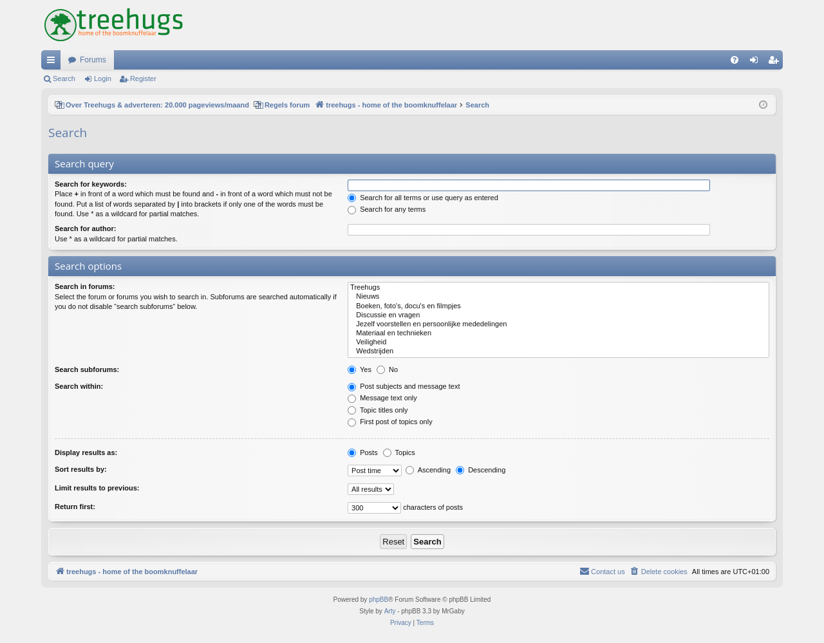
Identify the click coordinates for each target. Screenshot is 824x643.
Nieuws (558, 296)
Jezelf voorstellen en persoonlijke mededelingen (558, 324)
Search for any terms (387, 209)
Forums (93, 59)
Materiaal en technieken (558, 333)
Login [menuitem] (756, 62)
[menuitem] (734, 60)
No (387, 369)
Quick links (53, 62)
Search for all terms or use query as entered (423, 197)
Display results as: (86, 452)
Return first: (75, 506)
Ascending (428, 470)
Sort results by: (81, 469)
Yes (359, 369)
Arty (390, 611)
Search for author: (85, 228)
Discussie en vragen (558, 315)
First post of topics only (390, 421)
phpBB (378, 599)
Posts (363, 452)
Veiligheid (558, 342)
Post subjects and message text (404, 386)
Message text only (382, 398)
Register (143, 78)
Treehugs (558, 287)
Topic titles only (377, 410)
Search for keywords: (91, 184)
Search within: (79, 386)
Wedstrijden (558, 351)
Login (102, 78)
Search (64, 78)
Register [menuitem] (776, 62)
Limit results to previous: (97, 488)
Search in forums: (85, 286)
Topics (399, 452)
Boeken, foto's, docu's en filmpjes (558, 306)
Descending (480, 470)
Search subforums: (87, 369)
